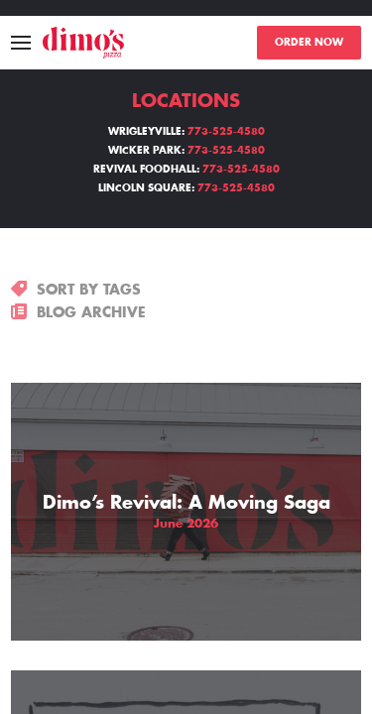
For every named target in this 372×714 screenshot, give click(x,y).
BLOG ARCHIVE (78, 312)
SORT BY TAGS (76, 290)
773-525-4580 (226, 132)
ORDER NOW (309, 43)
